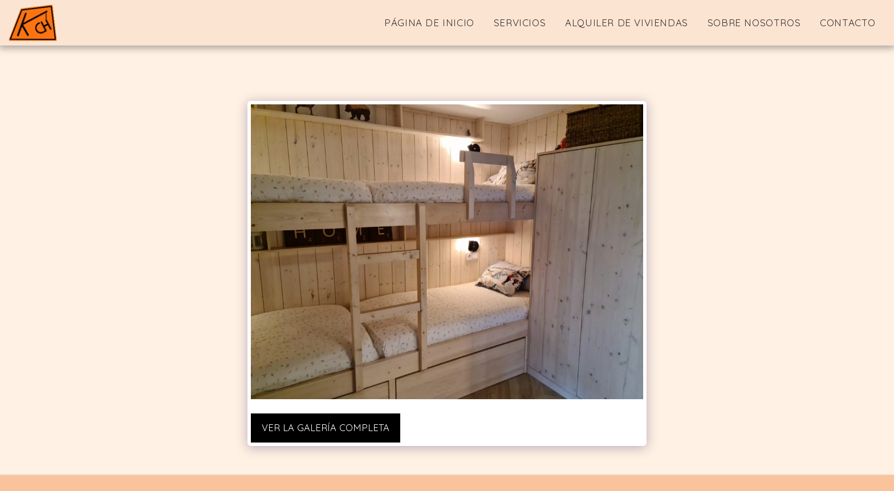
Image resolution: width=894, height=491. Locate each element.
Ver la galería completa (325, 427)
